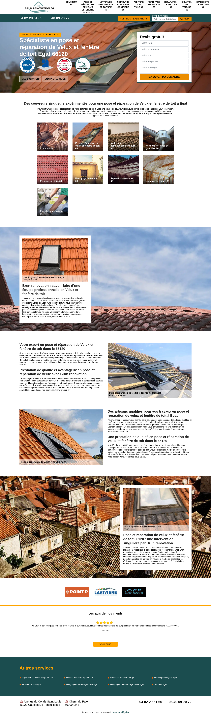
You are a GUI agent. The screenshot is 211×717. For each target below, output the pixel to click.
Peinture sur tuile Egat (31, 684)
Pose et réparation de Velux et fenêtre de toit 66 (87, 7)
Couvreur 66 (71, 3)
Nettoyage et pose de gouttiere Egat (82, 684)
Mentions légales (121, 712)
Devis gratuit (30, 79)
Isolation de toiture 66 (186, 6)
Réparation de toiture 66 (170, 4)
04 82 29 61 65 (30, 18)
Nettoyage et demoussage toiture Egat (127, 684)
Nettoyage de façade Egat (165, 677)
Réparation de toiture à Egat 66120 (37, 677)
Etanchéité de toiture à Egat (122, 677)
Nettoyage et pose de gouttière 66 (123, 6)
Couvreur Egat (160, 684)
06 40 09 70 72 (58, 18)
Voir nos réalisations (134, 19)
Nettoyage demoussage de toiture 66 (106, 6)
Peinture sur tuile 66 (139, 4)
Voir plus (105, 644)
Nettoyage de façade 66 (154, 4)
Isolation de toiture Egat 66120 (79, 677)
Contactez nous (55, 79)
